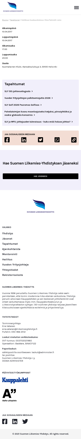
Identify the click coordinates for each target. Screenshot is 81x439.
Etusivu (5, 20)
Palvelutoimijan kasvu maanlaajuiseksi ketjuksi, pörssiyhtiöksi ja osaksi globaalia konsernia (38, 113)
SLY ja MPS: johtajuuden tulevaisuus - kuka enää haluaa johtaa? (37, 121)
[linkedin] (14, 421)
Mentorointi (9, 254)
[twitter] (25, 421)
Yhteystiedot (10, 270)
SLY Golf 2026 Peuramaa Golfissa (22, 105)
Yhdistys (7, 233)
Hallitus (7, 259)
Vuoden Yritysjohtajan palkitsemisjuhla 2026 (27, 98)
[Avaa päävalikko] (76, 7)
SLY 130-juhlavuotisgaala (17, 91)
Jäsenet (7, 238)
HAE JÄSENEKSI (40, 176)
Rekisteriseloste (12, 275)
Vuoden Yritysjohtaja (15, 264)
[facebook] (4, 421)
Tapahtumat (15, 20)
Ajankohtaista (11, 249)
